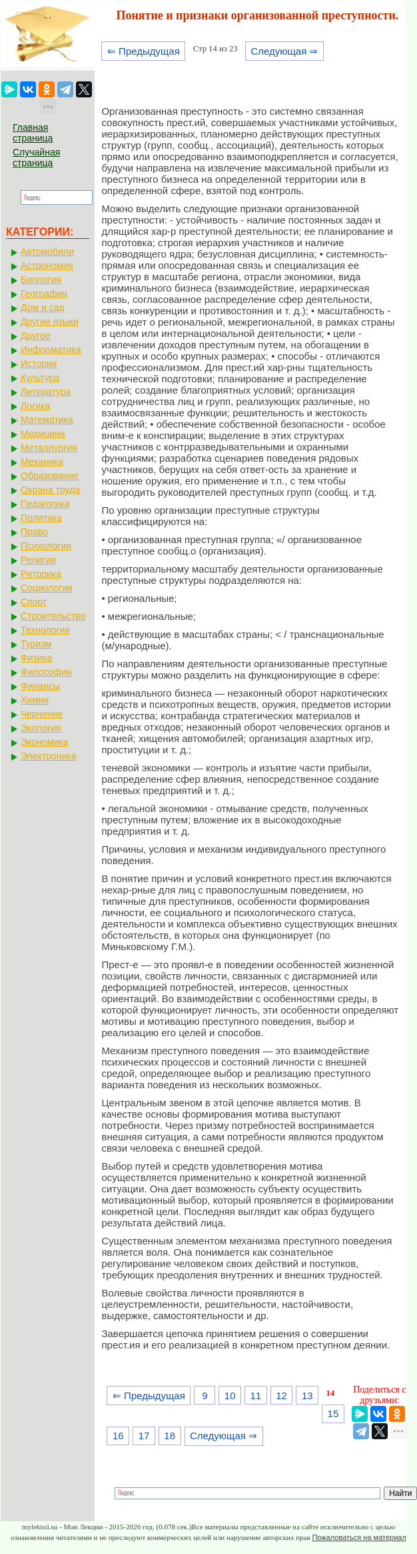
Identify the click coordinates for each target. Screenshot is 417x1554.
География (44, 293)
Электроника (49, 756)
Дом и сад (43, 307)
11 (256, 1395)
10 (230, 1395)
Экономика (44, 742)
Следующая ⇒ (284, 51)
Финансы (40, 686)
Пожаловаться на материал (359, 1537)
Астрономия (47, 265)
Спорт (34, 602)
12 (281, 1395)
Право (34, 531)
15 (333, 1413)
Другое (35, 335)
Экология (41, 728)
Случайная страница (36, 157)
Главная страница (33, 132)
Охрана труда (50, 489)
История (39, 363)
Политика (41, 517)
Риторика (41, 573)
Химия (35, 700)
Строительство (53, 616)
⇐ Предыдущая (143, 51)
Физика (36, 658)
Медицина (43, 433)
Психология (46, 545)
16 (118, 1435)
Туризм (36, 644)
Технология (45, 630)
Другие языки (50, 321)
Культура (40, 377)
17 (144, 1435)
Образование (50, 475)
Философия (46, 672)
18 (169, 1435)
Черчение (42, 714)
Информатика (51, 349)
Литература (46, 391)
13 (307, 1395)
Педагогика (45, 503)
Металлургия (49, 447)
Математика (47, 419)
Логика (35, 405)
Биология (41, 279)
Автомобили (47, 251)
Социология (47, 587)
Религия (38, 559)
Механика (42, 461)
